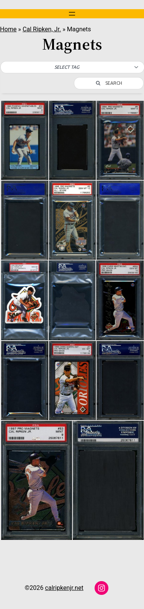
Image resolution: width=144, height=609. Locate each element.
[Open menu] (72, 13)
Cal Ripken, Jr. (42, 29)
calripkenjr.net (64, 587)
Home (8, 29)
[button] (72, 67)
